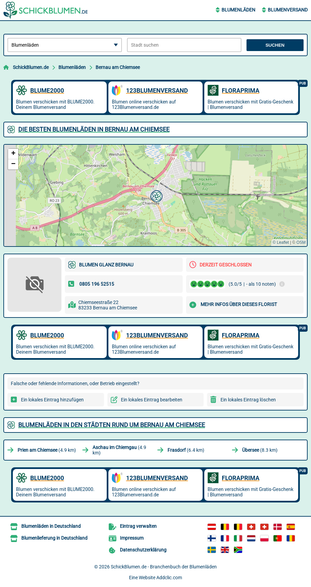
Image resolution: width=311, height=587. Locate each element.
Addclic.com (169, 577)
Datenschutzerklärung (143, 550)
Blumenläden (238, 10)
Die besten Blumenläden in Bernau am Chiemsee (94, 129)
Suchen (274, 45)
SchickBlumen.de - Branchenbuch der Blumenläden (164, 566)
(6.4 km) (185, 450)
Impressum (132, 538)
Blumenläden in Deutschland (51, 526)
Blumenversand (288, 10)
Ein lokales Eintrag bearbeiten (151, 399)
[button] (156, 195)
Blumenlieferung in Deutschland (54, 538)
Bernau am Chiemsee (118, 67)
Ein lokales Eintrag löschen (248, 399)
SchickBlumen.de (31, 67)
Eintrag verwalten (138, 526)
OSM (301, 242)
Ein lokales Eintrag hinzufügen (52, 399)
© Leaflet (281, 242)
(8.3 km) (260, 450)
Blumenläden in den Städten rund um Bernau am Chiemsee (111, 424)
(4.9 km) (47, 450)
